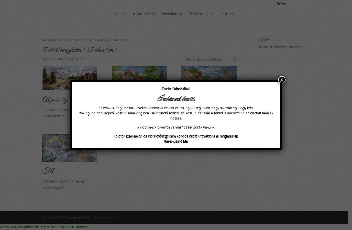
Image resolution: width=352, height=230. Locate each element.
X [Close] (282, 79)
